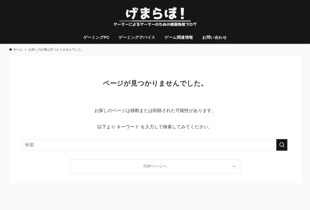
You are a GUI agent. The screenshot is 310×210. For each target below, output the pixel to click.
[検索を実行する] (281, 145)
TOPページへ (155, 166)
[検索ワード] (155, 145)
